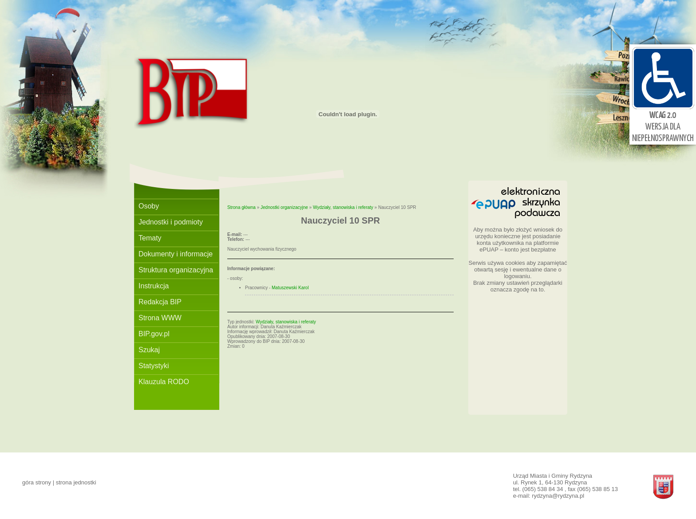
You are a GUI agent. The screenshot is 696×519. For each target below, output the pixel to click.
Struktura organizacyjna (175, 270)
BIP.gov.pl (154, 334)
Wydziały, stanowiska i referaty (343, 207)
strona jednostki (76, 482)
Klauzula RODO (163, 381)
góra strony (36, 482)
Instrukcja (153, 286)
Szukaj (149, 350)
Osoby (148, 206)
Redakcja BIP (160, 302)
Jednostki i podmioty (170, 222)
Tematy (150, 238)
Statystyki (153, 366)
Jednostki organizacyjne (284, 207)
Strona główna (241, 207)
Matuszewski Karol (290, 287)
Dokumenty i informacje (175, 254)
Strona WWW (160, 318)
